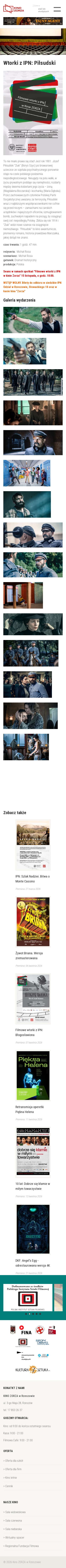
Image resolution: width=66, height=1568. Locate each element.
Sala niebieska (13, 1529)
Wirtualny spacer (14, 1537)
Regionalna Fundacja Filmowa (22, 1546)
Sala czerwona (13, 1520)
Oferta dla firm (13, 1469)
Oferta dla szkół (14, 1460)
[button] (26, 1314)
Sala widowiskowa (15, 1512)
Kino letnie (11, 1477)
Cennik (9, 1486)
